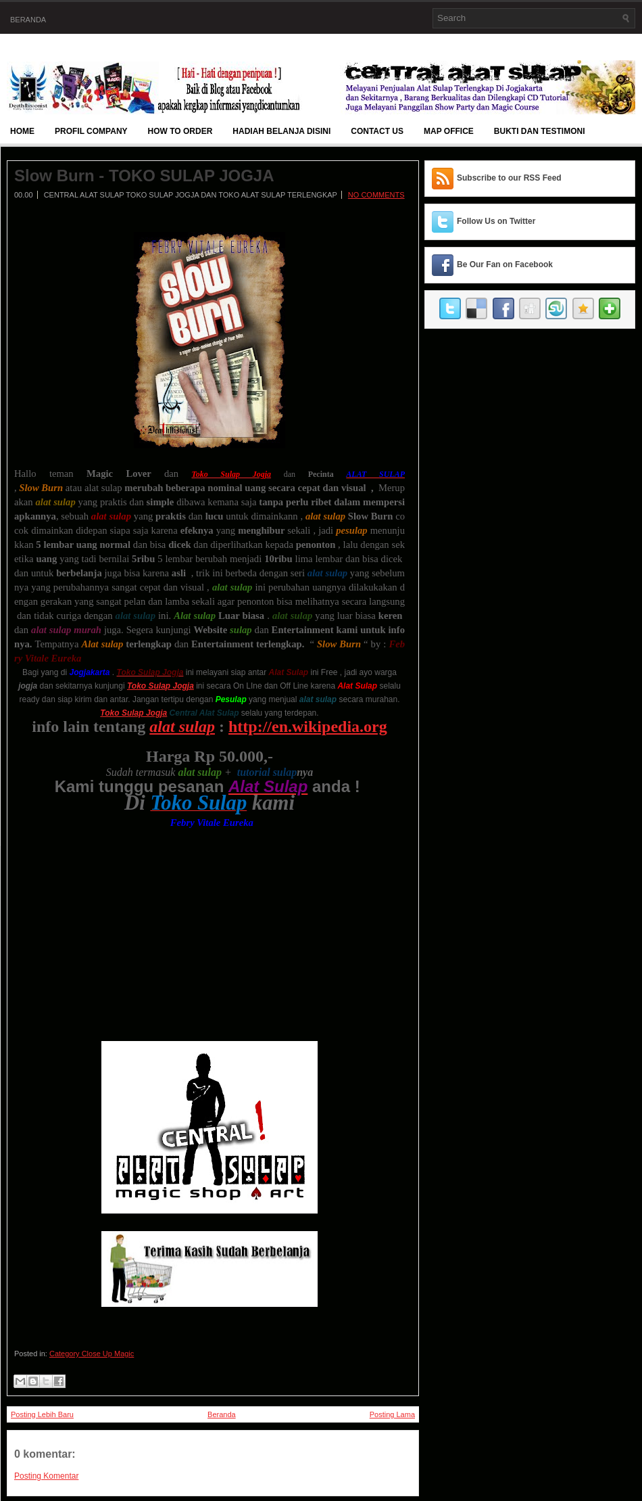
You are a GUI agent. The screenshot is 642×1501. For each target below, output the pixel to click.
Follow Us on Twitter (496, 221)
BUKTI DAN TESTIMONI (539, 131)
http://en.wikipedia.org (307, 726)
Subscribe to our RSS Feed (509, 178)
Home (22, 131)
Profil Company (91, 131)
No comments (376, 195)
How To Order (180, 131)
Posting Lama (392, 1414)
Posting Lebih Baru (42, 1414)
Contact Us (377, 131)
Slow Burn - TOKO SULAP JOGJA (144, 176)
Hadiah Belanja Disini (281, 131)
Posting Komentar (46, 1476)
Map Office (449, 131)
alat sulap (182, 726)
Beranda (28, 20)
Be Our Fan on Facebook (505, 264)
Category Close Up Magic (91, 1353)
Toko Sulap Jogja (133, 713)
